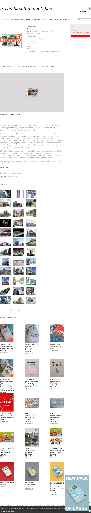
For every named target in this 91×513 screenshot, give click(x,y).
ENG (63, 19)
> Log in (84, 12)
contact (44, 19)
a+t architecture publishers (29, 9)
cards (31, 505)
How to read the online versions (51, 51)
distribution (38, 505)
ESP (67, 19)
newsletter (36, 19)
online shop (25, 19)
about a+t (9, 19)
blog (17, 19)
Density (44, 138)
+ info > (12, 511)
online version (57, 162)
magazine (20, 505)
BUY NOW (80, 36)
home (2, 19)
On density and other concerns (11, 173)
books (26, 505)
